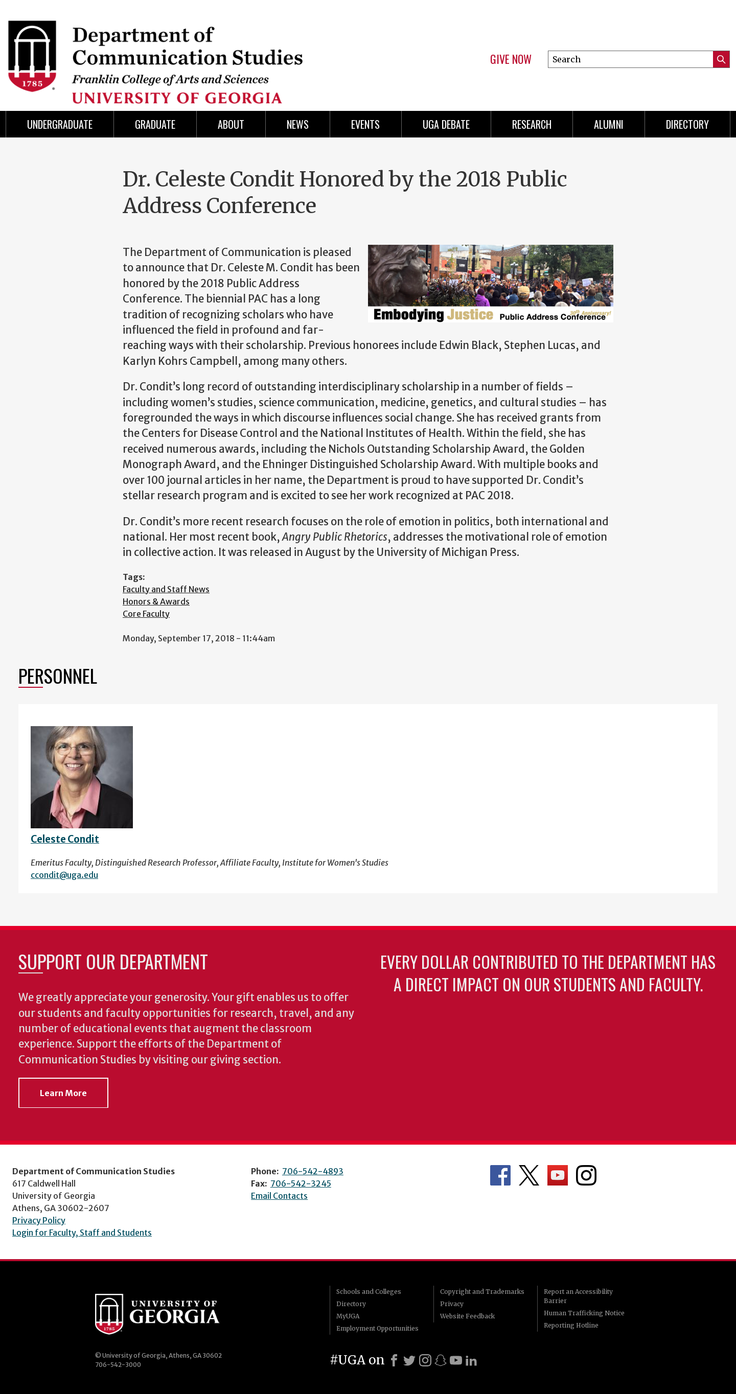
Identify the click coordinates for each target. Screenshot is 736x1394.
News (298, 124)
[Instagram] (425, 1360)
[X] (409, 1360)
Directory (687, 124)
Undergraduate (60, 124)
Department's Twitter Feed (529, 1175)
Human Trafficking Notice (584, 1313)
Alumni (609, 124)
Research (531, 124)
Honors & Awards (156, 601)
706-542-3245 (300, 1183)
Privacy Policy (38, 1220)
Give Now (511, 59)
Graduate (155, 124)
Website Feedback (467, 1316)
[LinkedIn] (471, 1360)
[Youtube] (456, 1360)
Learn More (63, 1093)
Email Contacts (279, 1196)
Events (365, 124)
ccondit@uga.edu (64, 875)
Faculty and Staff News (166, 589)
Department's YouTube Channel (557, 1175)
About (231, 124)
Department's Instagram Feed (586, 1175)
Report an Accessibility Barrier (578, 1296)
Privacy (452, 1304)
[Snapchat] (440, 1360)
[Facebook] (394, 1360)
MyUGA (347, 1316)
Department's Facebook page (500, 1175)
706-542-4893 (312, 1171)
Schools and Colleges (368, 1291)
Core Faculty (146, 614)
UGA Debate (446, 124)
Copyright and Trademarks (482, 1291)
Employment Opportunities (377, 1328)
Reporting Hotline (571, 1325)
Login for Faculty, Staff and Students (82, 1232)
